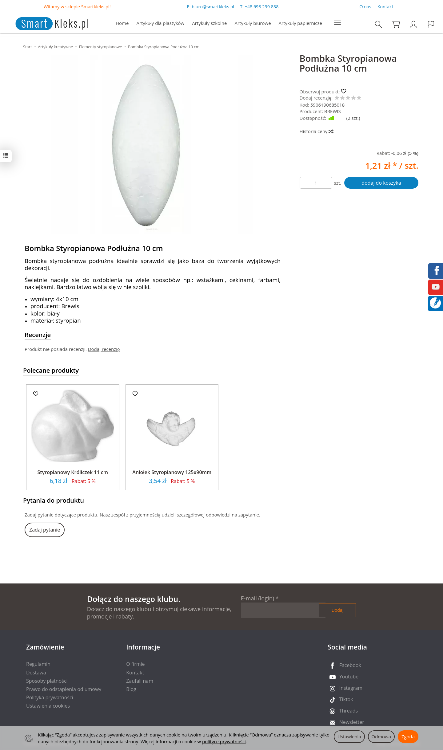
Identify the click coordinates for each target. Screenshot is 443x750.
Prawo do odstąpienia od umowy (63, 689)
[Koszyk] (396, 24)
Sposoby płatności (47, 680)
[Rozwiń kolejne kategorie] (337, 23)
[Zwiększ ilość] (305, 183)
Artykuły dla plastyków (160, 23)
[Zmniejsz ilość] (327, 183)
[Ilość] (316, 183)
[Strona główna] (45, 23)
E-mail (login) (257, 598)
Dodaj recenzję (104, 349)
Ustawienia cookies (48, 705)
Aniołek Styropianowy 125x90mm (171, 472)
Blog (131, 689)
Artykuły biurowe (252, 23)
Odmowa (381, 736)
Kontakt (385, 7)
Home (122, 23)
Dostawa (36, 672)
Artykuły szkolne (209, 23)
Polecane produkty (51, 370)
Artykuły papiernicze (300, 23)
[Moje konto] (413, 24)
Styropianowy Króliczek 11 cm (73, 472)
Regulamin (38, 664)
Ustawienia (349, 736)
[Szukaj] (378, 24)
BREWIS (332, 111)
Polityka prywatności (49, 697)
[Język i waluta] (431, 24)
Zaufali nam (139, 680)
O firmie (135, 664)
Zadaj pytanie (44, 529)
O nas (365, 7)
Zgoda (408, 736)
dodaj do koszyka (381, 182)
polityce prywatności (224, 741)
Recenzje (38, 335)
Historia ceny (316, 131)
